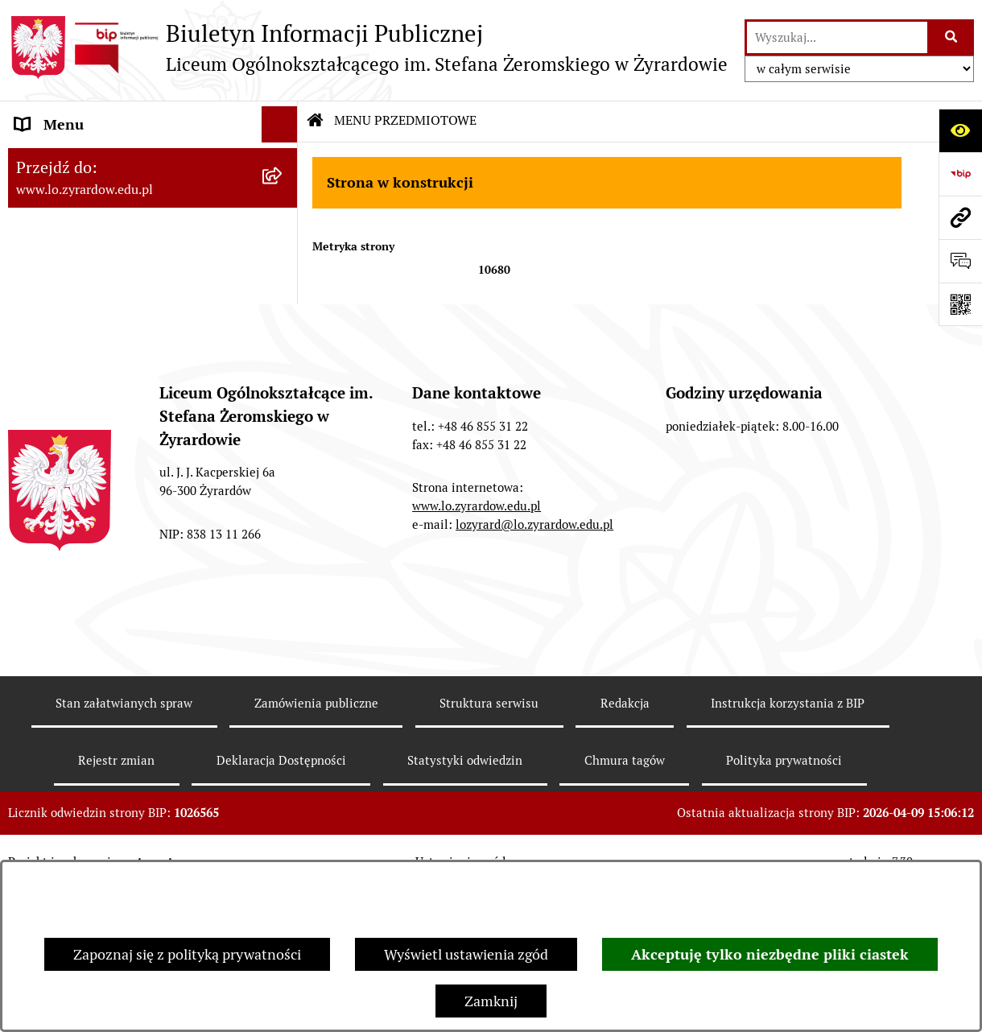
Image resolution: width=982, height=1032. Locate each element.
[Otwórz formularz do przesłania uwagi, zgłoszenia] (960, 261)
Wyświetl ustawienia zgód (466, 954)
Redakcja (625, 844)
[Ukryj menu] (280, 124)
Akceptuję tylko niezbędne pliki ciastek (770, 954)
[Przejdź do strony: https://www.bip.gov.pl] (960, 174)
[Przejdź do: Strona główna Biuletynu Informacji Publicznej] (315, 121)
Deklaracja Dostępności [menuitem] (90, 305)
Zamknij (491, 1001)
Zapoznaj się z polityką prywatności (187, 954)
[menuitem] (153, 197)
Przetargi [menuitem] (44, 233)
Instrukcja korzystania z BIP (787, 844)
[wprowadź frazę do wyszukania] (837, 37)
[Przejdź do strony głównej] (368, 47)
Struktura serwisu (488, 844)
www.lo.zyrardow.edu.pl (476, 647)
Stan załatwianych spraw (124, 844)
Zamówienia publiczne (316, 844)
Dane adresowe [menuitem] (64, 160)
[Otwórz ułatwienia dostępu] (960, 130)
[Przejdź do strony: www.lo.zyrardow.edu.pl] (960, 217)
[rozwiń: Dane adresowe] (283, 161)
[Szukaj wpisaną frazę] (952, 37)
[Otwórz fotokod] (960, 304)
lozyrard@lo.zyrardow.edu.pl (534, 666)
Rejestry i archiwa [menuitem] (71, 269)
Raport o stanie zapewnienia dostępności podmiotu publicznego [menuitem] (127, 352)
